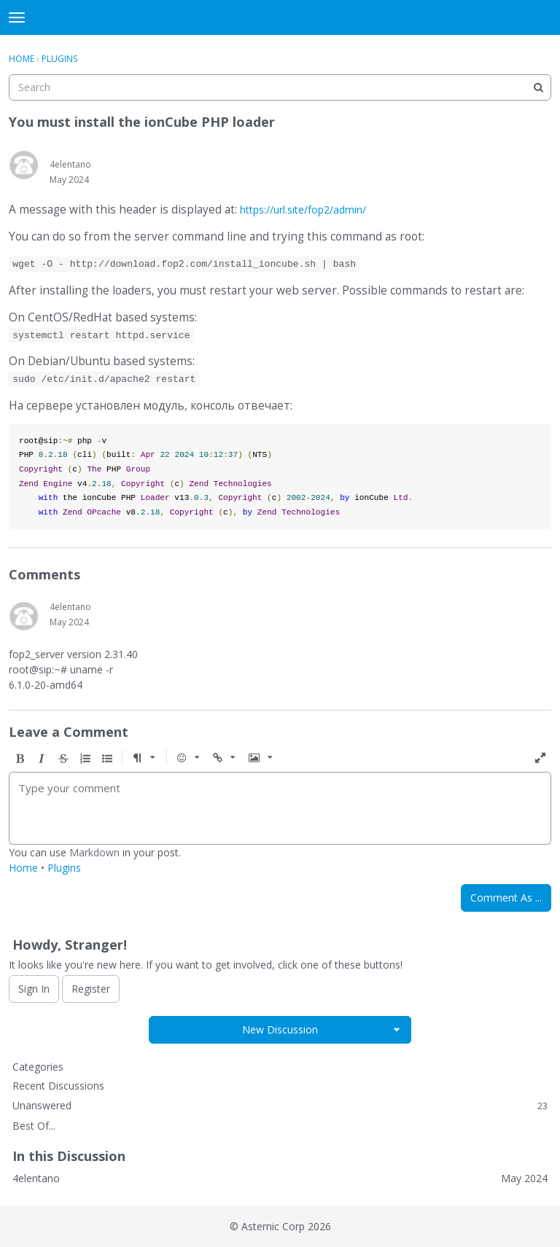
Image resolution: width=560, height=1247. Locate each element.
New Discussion (280, 1029)
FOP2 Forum (280, 18)
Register (90, 989)
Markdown (94, 852)
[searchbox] (280, 87)
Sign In (34, 989)
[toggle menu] (17, 17)
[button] (19, 758)
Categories (37, 1067)
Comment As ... (506, 897)
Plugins (64, 868)
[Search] (538, 87)
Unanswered (280, 1105)
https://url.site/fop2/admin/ (303, 209)
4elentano (70, 164)
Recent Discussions (58, 1085)
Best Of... (33, 1126)
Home (23, 868)
